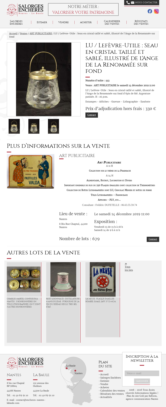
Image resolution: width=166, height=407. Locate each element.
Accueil (13, 33)
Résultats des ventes (112, 393)
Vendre (63, 22)
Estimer (42, 22)
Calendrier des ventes (112, 22)
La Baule (41, 375)
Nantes (14, 375)
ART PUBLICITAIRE (41, 33)
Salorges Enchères (110, 377)
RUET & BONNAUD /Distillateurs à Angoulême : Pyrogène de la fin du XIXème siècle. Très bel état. (63, 303)
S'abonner (142, 381)
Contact (91, 114)
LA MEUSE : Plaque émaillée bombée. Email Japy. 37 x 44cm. (100, 300)
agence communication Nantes (142, 399)
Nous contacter (141, 2)
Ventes (23, 33)
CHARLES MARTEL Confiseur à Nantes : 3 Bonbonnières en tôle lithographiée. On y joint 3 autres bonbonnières (24, 303)
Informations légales (146, 393)
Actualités (106, 397)
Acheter (86, 22)
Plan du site (133, 396)
